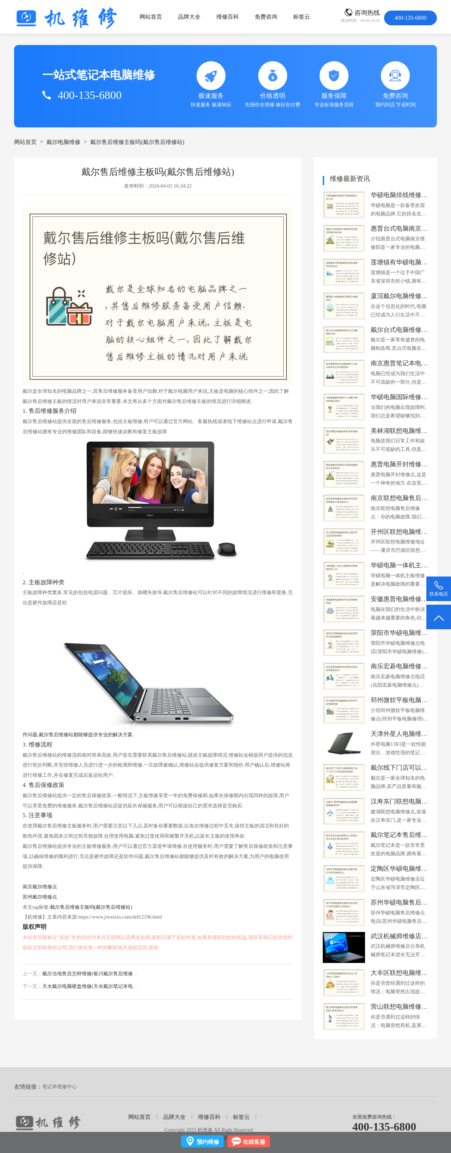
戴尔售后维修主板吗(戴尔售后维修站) (137, 142)
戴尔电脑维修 (63, 142)
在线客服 (254, 1142)
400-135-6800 (384, 1126)
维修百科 (227, 17)
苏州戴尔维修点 (40, 897)
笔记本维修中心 (59, 1086)
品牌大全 (189, 17)
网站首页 (151, 17)
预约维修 (208, 1142)
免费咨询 (266, 17)
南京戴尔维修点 (40, 886)
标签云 (301, 17)
